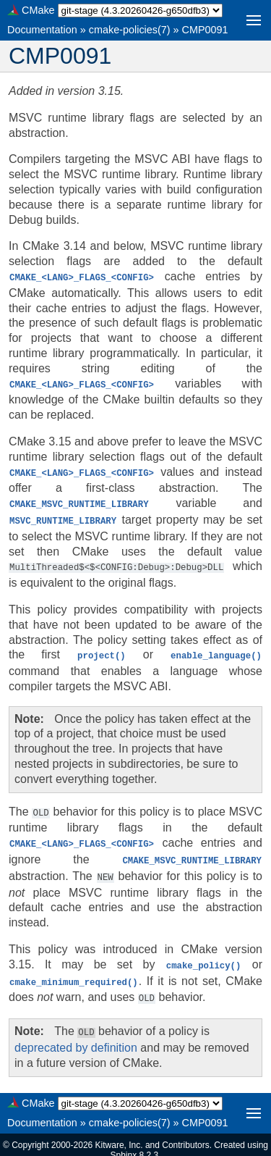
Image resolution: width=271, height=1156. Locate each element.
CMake (38, 10)
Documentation (42, 29)
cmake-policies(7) (130, 29)
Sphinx (123, 1144)
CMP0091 (205, 29)
